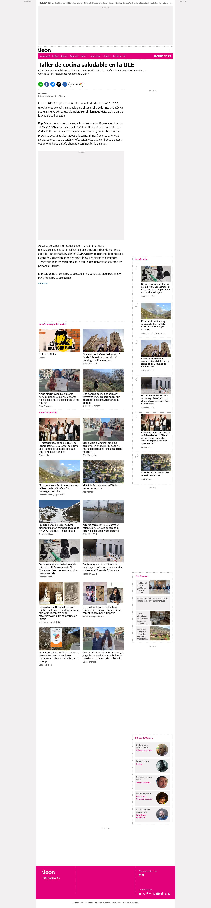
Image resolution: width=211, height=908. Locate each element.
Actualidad (45, 56)
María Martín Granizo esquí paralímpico (95, 3)
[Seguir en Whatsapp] (166, 893)
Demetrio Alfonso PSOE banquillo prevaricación (69, 3)
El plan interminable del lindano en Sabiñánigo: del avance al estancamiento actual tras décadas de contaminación (143, 618)
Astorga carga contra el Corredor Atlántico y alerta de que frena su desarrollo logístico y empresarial (101, 528)
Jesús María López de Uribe (50, 622)
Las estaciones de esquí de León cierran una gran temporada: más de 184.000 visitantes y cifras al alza (59, 528)
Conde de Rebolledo (129, 3)
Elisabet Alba (44, 455)
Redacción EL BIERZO (91, 406)
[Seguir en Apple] (143, 875)
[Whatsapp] (40, 84)
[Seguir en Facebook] (147, 893)
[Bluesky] (52, 84)
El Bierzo (106, 56)
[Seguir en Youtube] (158, 893)
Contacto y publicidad (131, 902)
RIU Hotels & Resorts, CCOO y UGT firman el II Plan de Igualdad (142, 588)
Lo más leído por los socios (52, 324)
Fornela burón (163, 3)
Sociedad (74, 56)
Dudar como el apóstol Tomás (142, 746)
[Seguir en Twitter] (144, 893)
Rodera (42, 358)
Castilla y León (119, 56)
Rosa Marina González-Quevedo (144, 797)
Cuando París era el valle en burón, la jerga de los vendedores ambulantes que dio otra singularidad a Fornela (103, 655)
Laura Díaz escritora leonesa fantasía (147, 3)
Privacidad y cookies (102, 902)
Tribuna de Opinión (144, 738)
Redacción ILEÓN (90, 363)
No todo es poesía (143, 793)
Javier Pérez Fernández (141, 816)
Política (55, 56)
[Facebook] (46, 84)
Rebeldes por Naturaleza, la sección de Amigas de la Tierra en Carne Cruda (152, 599)
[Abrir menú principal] (171, 50)
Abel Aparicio (88, 492)
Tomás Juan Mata (143, 782)
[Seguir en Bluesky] (140, 893)
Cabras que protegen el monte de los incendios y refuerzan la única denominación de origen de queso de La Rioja (142, 634)
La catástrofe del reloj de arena (143, 810)
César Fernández (45, 406)
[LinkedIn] (64, 84)
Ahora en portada (48, 412)
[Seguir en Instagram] (154, 893)
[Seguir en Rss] (169, 893)
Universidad (95, 56)
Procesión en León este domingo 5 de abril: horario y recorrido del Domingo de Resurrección (101, 357)
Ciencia (84, 56)
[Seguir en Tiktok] (162, 893)
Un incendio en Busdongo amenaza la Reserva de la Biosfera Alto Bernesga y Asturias (58, 488)
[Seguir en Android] (140, 875)
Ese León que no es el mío (144, 778)
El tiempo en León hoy (115, 3)
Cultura (64, 56)
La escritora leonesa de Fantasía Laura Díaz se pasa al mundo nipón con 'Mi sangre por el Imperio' (102, 610)
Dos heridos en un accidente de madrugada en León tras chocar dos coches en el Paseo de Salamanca (102, 567)
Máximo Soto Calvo (144, 750)
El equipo (89, 902)
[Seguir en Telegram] (150, 893)
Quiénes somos (77, 902)
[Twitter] (58, 84)
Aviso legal (117, 902)
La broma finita (47, 354)
